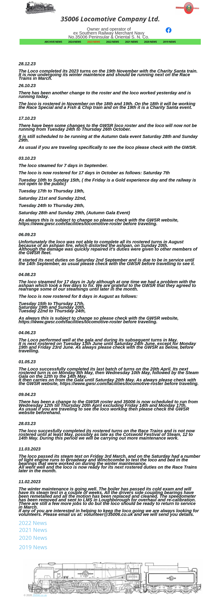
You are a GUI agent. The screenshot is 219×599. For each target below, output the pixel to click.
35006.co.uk (39, 595)
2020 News (150, 41)
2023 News (93, 41)
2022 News (112, 41)
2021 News (131, 41)
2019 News (169, 41)
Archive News (53, 41)
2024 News (74, 41)
